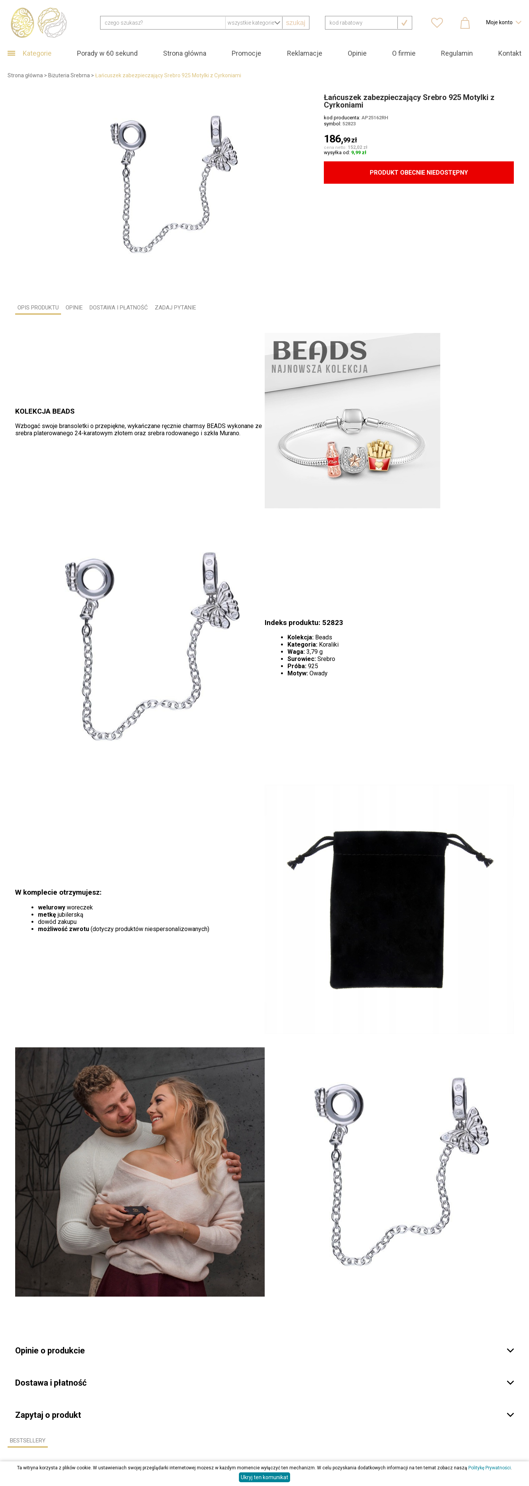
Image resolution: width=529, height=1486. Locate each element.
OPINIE (74, 307)
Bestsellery (28, 1440)
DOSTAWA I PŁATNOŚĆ (118, 307)
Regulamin (457, 53)
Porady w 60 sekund (107, 53)
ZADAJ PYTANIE (175, 307)
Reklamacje (304, 53)
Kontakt (509, 53)
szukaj (295, 23)
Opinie (357, 53)
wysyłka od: (345, 152)
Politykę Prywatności (489, 1467)
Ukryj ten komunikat (264, 1477)
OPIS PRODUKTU (38, 307)
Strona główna (184, 53)
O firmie (404, 53)
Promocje (246, 53)
